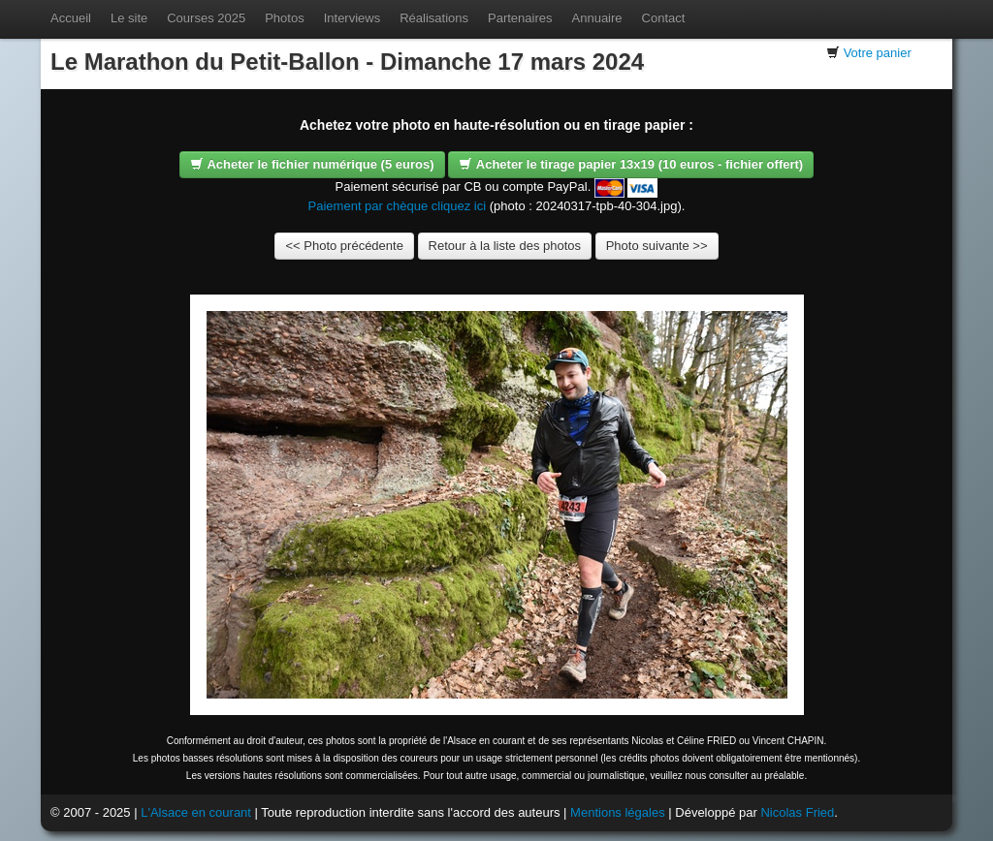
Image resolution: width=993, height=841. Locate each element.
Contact (664, 18)
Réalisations (434, 18)
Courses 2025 (206, 18)
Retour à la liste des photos (505, 245)
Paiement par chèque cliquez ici (397, 206)
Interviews (352, 18)
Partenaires (520, 18)
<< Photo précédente (343, 245)
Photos (284, 18)
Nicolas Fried (797, 812)
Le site (129, 18)
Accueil (70, 18)
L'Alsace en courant (196, 812)
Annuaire (597, 18)
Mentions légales (617, 812)
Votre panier (878, 53)
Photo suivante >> (657, 245)
